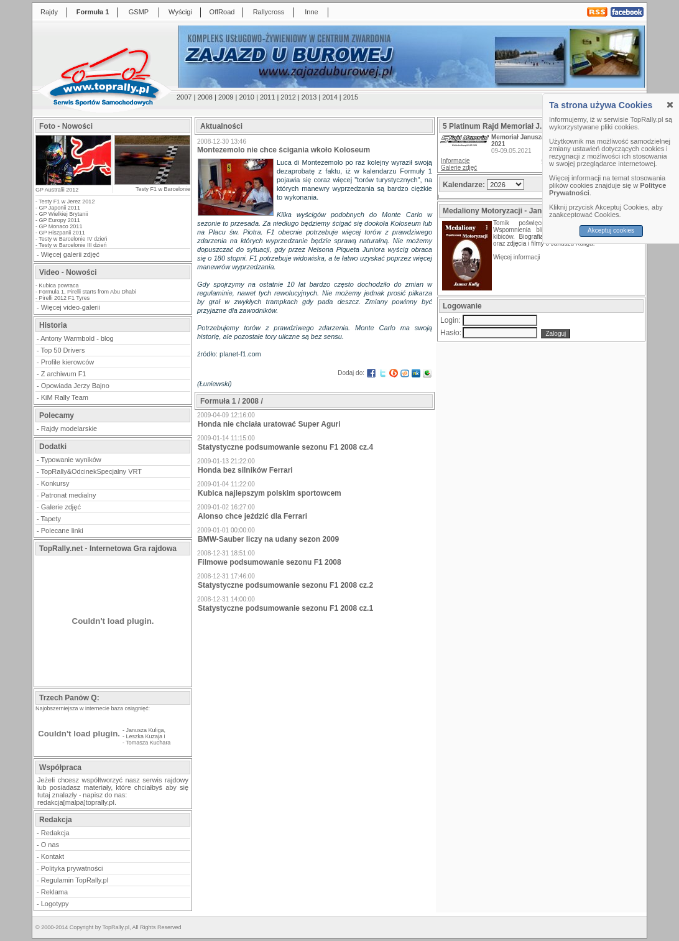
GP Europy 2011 (59, 220)
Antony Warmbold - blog (77, 338)
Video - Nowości (67, 272)
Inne (311, 12)
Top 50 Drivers (63, 350)
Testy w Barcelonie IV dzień (73, 239)
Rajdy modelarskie (69, 428)
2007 (184, 97)
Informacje (455, 160)
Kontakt (52, 856)
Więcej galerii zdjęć (70, 254)
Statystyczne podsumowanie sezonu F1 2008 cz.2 (285, 585)
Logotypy (55, 903)
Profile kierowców (68, 362)
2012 (287, 97)
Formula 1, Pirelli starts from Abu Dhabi (88, 292)
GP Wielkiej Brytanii (63, 214)
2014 (329, 97)
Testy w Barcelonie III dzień (72, 245)
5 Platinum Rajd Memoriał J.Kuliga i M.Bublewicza (531, 126)
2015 (350, 97)
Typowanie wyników (71, 459)
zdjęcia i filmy (525, 243)
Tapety (51, 518)
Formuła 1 (92, 12)
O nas (50, 844)
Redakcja (55, 833)
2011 (267, 97)
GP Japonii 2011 (59, 208)
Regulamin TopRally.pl (74, 880)
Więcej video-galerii (70, 307)
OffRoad (222, 12)
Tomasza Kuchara (148, 742)
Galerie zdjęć (61, 507)
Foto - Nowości (66, 126)
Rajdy (49, 12)
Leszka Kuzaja (144, 736)
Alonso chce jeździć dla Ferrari (252, 516)
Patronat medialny (68, 495)
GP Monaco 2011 (61, 226)
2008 (204, 97)
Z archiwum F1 (63, 374)
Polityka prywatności (72, 868)
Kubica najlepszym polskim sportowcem (269, 493)
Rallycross (269, 12)
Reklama (54, 892)
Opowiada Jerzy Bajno (75, 385)
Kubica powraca (59, 285)
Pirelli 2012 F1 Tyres (64, 298)
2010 (246, 97)
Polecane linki (62, 530)
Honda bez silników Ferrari (245, 470)
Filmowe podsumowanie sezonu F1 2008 (269, 562)
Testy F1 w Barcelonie (163, 189)
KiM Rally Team (64, 397)
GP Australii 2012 (56, 190)
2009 (225, 97)
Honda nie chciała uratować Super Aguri (269, 424)
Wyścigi (180, 12)
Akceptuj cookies (611, 230)
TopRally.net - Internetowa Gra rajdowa (108, 548)
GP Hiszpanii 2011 (62, 232)
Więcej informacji (517, 257)
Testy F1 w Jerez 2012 (67, 201)
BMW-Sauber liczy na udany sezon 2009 (268, 539)
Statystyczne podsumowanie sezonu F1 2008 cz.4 (285, 447)
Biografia (531, 236)
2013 (309, 97)
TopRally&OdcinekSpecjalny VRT (91, 471)
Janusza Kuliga (145, 730)
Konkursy (55, 483)
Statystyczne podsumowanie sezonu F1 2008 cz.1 (285, 608)
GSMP (139, 12)
